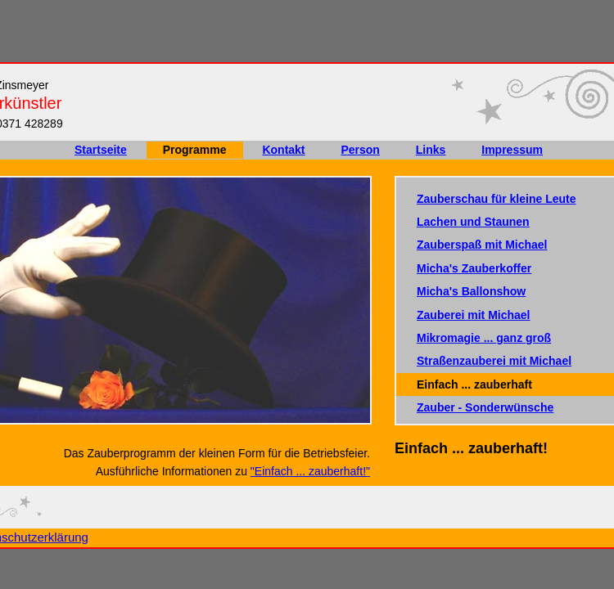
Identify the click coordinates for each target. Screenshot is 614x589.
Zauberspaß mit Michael (482, 244)
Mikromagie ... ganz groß (484, 337)
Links (431, 149)
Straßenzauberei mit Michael (494, 360)
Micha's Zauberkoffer (474, 268)
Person (360, 149)
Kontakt (283, 149)
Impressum (512, 149)
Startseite (100, 149)
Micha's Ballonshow (471, 291)
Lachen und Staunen (473, 221)
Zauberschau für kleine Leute (496, 198)
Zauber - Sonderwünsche (485, 407)
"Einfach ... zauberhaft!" (310, 471)
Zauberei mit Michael (473, 314)
